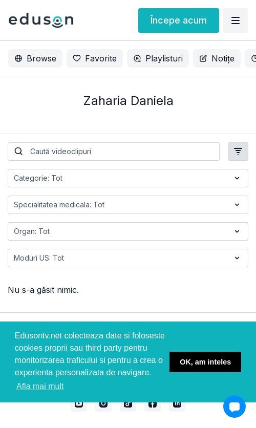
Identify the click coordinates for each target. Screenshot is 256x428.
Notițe (216, 58)
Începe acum (179, 20)
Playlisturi (158, 58)
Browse (35, 58)
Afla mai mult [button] (39, 386)
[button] (234, 406)
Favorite (95, 58)
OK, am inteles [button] (205, 362)
